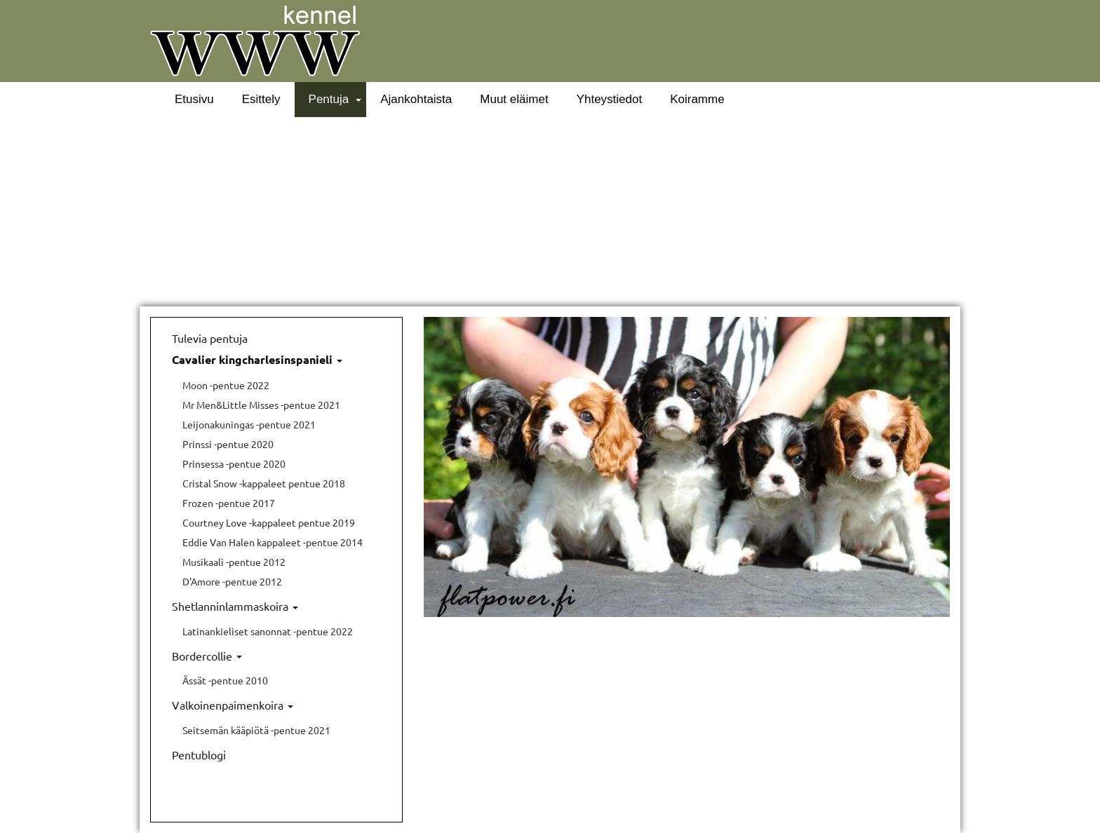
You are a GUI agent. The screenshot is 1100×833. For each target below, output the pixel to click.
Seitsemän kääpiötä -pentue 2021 (256, 730)
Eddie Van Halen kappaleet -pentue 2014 (272, 542)
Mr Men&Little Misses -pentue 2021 (261, 404)
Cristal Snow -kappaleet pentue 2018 (263, 483)
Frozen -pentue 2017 (228, 502)
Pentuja (329, 99)
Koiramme (697, 99)
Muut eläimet (514, 99)
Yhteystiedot (610, 99)
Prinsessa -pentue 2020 (234, 463)
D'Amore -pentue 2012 (232, 581)
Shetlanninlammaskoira (235, 606)
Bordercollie (207, 656)
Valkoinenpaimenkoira (232, 705)
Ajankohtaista (416, 99)
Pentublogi (199, 754)
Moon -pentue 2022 (225, 385)
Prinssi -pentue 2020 (228, 444)
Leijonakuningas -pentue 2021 (249, 424)
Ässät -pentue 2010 (225, 680)
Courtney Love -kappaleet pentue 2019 (268, 522)
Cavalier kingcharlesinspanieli (257, 359)
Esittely (261, 99)
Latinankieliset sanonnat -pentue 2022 (267, 631)
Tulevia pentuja (210, 338)
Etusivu (194, 99)
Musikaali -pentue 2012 (234, 561)
